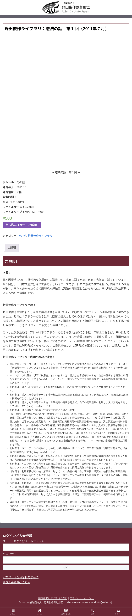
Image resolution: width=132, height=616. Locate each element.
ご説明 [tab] (12, 247)
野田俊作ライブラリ (40, 235)
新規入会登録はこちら (16, 582)
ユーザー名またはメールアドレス (23, 541)
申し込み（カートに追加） (22, 224)
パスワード (9, 553)
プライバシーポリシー (82, 598)
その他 (22, 235)
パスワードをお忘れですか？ (20, 577)
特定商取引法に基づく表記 (52, 598)
